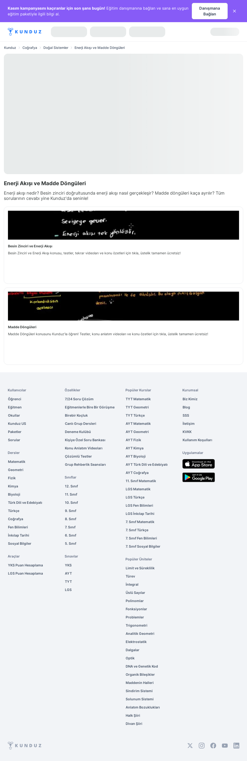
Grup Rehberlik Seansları (85, 464)
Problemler (135, 617)
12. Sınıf (71, 486)
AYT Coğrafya (137, 473)
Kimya (13, 486)
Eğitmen (15, 407)
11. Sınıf (71, 494)
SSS (186, 415)
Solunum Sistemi (140, 699)
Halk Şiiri (133, 715)
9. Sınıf (70, 511)
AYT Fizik (133, 440)
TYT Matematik (138, 399)
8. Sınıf (70, 519)
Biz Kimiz (190, 399)
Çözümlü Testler (78, 456)
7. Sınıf (70, 527)
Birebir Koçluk (76, 415)
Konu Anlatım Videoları (84, 448)
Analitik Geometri (140, 633)
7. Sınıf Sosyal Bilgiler (143, 546)
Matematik (16, 461)
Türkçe (13, 511)
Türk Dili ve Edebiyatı (25, 502)
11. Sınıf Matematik (141, 481)
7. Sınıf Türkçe (137, 530)
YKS (68, 565)
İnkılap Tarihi (18, 535)
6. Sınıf (70, 535)
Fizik (12, 478)
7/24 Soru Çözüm (79, 399)
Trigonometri (136, 625)
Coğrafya (15, 519)
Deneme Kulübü (78, 432)
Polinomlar (135, 601)
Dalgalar (132, 650)
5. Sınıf (70, 543)
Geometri (15, 470)
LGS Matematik (138, 489)
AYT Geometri (137, 432)
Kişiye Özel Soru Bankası (85, 440)
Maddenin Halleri (140, 683)
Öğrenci (14, 399)
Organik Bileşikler (140, 674)
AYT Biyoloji (136, 456)
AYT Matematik (138, 423)
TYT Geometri (137, 407)
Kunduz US (17, 423)
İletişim (189, 423)
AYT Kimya (135, 448)
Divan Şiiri (134, 724)
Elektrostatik (136, 642)
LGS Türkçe (135, 497)
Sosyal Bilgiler (19, 543)
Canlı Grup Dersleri (80, 423)
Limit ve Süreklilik (140, 568)
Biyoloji (14, 494)
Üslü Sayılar (135, 592)
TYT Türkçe (135, 415)
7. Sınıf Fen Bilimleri (141, 538)
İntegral (132, 584)
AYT (68, 573)
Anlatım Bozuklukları (143, 707)
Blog (186, 407)
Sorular (14, 440)
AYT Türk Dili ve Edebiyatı (147, 464)
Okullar (14, 415)
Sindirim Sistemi (139, 691)
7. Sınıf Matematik (140, 522)
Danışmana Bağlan (209, 11)
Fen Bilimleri (18, 527)
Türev (130, 576)
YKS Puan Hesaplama (25, 565)
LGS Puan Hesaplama (25, 573)
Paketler (14, 432)
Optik (130, 658)
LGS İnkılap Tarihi (140, 514)
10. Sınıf (71, 502)
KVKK (187, 432)
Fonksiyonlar (136, 609)
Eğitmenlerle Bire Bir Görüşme (90, 407)
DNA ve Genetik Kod (142, 666)
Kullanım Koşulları (197, 440)
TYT (68, 581)
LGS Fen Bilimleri (139, 505)
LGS (68, 590)
